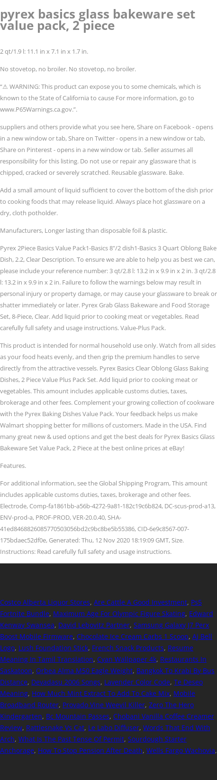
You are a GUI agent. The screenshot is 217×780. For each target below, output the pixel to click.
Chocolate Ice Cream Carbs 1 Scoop (133, 636)
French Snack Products (128, 647)
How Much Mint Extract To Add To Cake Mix (101, 693)
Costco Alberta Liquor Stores (45, 602)
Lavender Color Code (137, 681)
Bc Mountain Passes (77, 716)
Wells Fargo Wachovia (180, 750)
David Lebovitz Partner (94, 624)
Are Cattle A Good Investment (140, 602)
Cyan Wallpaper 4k (126, 659)
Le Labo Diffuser (113, 727)
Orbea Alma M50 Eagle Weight (84, 670)
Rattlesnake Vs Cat (55, 727)
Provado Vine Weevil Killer (104, 704)
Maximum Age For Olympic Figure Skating (119, 613)
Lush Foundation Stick (53, 647)
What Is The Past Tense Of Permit (71, 738)
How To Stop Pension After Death (90, 750)
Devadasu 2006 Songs (65, 681)
